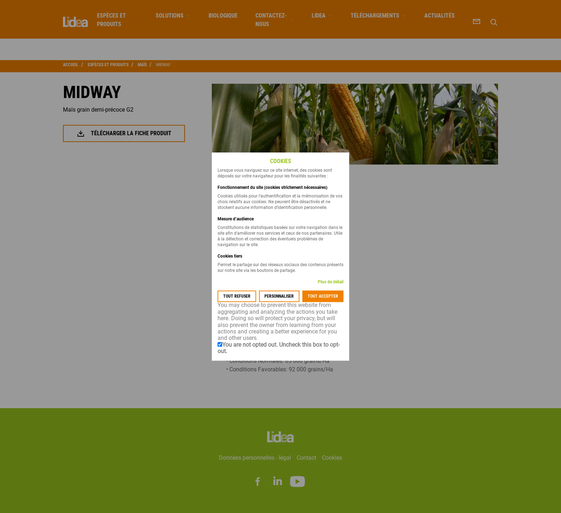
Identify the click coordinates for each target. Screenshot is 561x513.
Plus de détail (330, 282)
